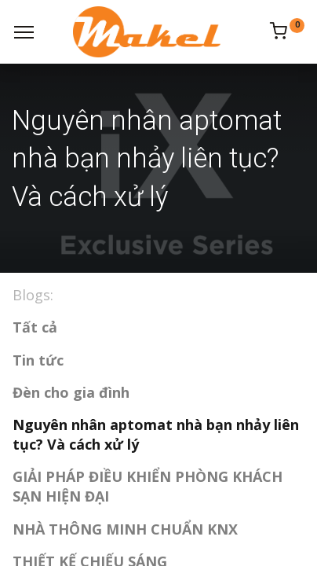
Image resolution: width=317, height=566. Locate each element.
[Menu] (24, 32)
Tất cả (35, 327)
